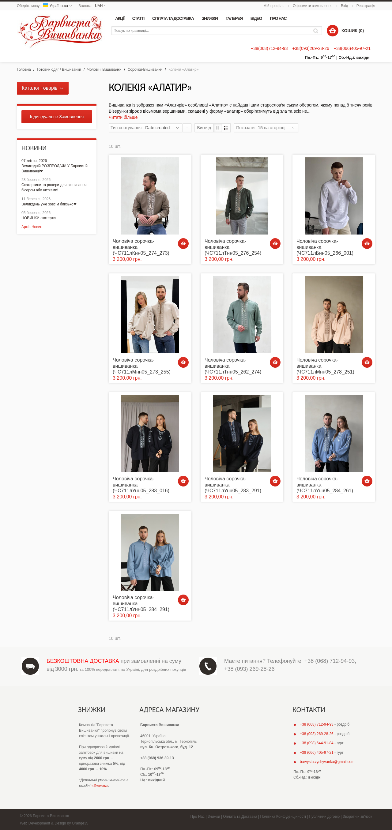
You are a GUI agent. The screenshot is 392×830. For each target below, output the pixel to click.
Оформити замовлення (313, 6)
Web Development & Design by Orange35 (54, 823)
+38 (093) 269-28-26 (249, 669)
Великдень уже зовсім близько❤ (49, 204)
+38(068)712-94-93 (269, 48)
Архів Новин (31, 227)
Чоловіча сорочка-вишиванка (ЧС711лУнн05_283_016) (141, 484)
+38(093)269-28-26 (310, 48)
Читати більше (123, 117)
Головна (24, 69)
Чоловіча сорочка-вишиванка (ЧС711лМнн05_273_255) (142, 365)
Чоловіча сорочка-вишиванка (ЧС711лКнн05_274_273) (141, 246)
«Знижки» (100, 785)
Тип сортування (126, 127)
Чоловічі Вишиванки (104, 69)
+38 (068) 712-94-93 (329, 661)
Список (226, 128)
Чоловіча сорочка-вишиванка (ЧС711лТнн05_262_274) (233, 365)
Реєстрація (365, 6)
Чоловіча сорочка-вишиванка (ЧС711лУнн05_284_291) (141, 603)
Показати (245, 127)
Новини (34, 148)
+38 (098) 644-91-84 (317, 743)
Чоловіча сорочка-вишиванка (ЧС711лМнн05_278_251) (325, 365)
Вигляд (204, 127)
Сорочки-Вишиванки (145, 69)
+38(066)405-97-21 (352, 48)
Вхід (344, 6)
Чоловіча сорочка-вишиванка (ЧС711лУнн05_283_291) (233, 484)
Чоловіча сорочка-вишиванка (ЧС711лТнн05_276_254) (233, 246)
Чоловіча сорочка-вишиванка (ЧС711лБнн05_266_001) (324, 246)
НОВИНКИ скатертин (39, 218)
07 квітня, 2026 (34, 161)
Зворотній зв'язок (357, 816)
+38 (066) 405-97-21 (317, 752)
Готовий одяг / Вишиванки (59, 69)
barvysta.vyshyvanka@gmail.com (327, 762)
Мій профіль (273, 6)
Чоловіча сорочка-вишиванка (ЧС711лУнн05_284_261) (324, 484)
